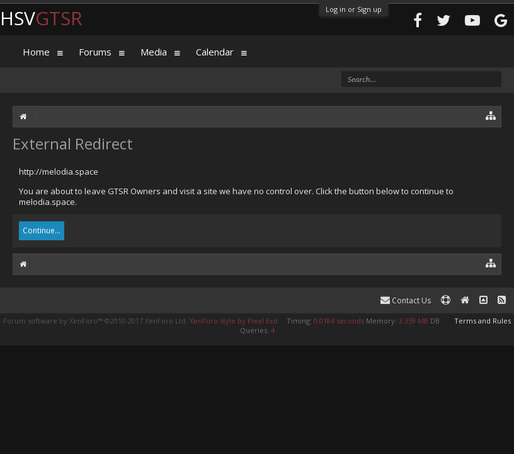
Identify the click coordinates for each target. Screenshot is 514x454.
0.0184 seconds (339, 320)
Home (36, 51)
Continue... (41, 230)
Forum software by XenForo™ (95, 320)
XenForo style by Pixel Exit (234, 320)
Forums (95, 51)
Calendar (215, 51)
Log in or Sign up (354, 9)
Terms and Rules (482, 320)
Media (153, 51)
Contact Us (405, 300)
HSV (41, 18)
